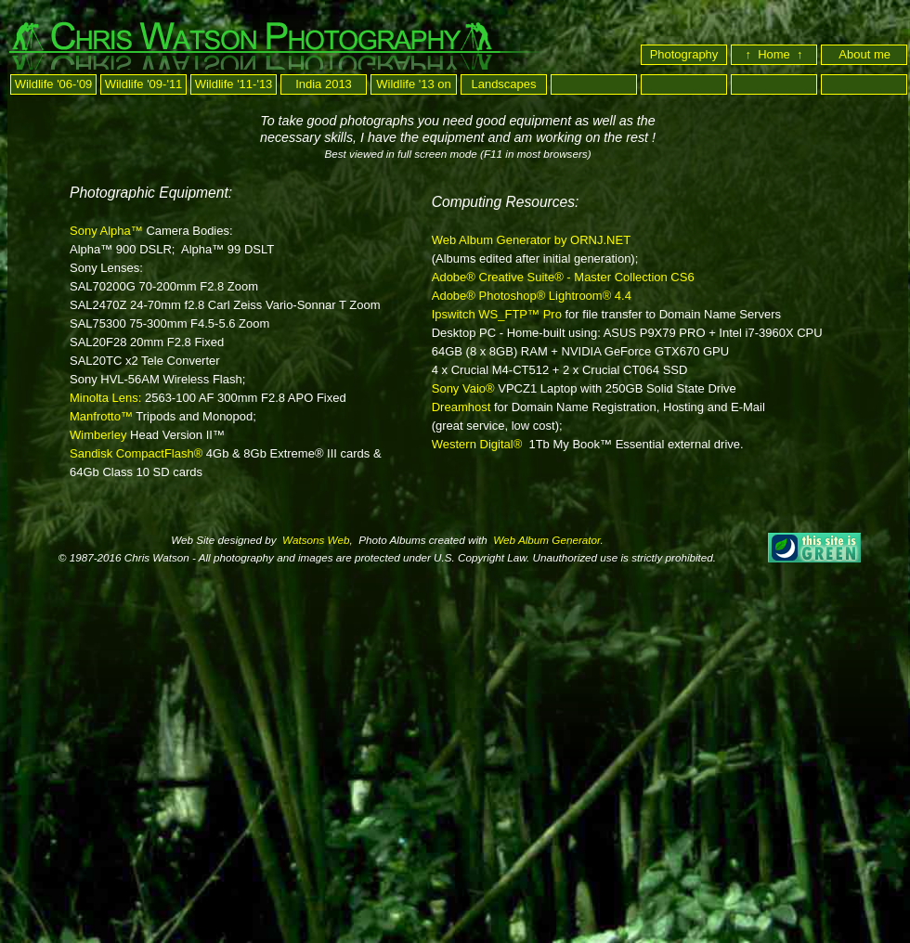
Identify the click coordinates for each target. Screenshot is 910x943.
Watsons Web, (316, 540)
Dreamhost (461, 407)
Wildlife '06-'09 (54, 84)
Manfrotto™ (101, 416)
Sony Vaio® (463, 388)
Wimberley (98, 435)
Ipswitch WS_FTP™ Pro (497, 314)
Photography (684, 54)
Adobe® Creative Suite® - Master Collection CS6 (563, 277)
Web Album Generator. (547, 540)
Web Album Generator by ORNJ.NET (531, 240)
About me (865, 54)
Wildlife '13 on (413, 84)
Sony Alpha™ (106, 231)
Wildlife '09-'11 (144, 84)
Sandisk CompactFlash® (136, 453)
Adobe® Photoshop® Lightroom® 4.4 (531, 296)
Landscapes (503, 84)
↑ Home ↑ (773, 54)
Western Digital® (477, 444)
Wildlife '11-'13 (234, 84)
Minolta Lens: (107, 398)
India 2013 (323, 84)
